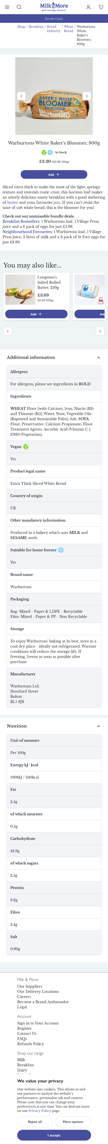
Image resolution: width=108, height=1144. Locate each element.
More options (73, 1122)
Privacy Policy (39, 1111)
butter (12, 202)
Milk (21, 1060)
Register (24, 1028)
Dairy (22, 1070)
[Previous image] (21, 96)
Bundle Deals (54, 18)
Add (54, 174)
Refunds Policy (30, 1044)
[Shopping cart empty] (101, 7)
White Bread (68, 29)
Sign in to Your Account (38, 1023)
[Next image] (86, 96)
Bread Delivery (53, 29)
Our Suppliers (29, 986)
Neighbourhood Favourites (27, 232)
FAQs (22, 1039)
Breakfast (36, 27)
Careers (24, 997)
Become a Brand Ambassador (43, 1002)
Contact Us (26, 1033)
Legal (22, 1007)
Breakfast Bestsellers (21, 221)
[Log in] (88, 7)
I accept (54, 1135)
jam (57, 202)
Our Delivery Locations (38, 991)
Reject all (35, 1122)
